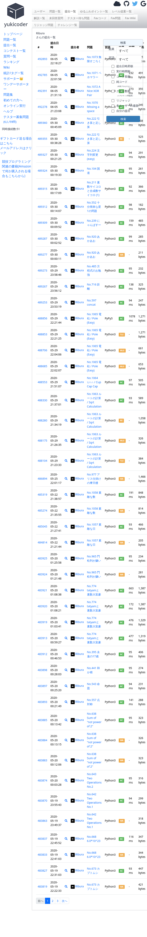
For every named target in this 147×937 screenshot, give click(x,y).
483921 (42, 590)
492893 (42, 59)
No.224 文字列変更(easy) (93, 155)
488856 (42, 318)
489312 (42, 207)
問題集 (8, 94)
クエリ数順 (125, 93)
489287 (42, 238)
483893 (42, 702)
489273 (42, 270)
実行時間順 (123, 71)
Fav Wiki (130, 18)
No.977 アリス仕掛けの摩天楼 (94, 478)
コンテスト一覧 (14, 50)
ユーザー (39, 11)
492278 (42, 107)
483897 (42, 686)
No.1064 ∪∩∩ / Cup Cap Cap (94, 382)
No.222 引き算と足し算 (94, 123)
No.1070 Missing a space (93, 107)
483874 (42, 780)
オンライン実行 (14, 105)
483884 (42, 740)
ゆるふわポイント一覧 (94, 11)
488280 (42, 420)
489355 (42, 139)
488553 (42, 382)
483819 (42, 886)
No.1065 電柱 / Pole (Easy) (94, 318)
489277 (42, 254)
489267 (42, 286)
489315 (42, 189)
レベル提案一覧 (122, 11)
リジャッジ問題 (43, 25)
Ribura (77, 59)
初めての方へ (13, 100)
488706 (42, 350)
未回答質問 (56, 18)
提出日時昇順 (124, 66)
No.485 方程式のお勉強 (94, 270)
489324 (42, 170)
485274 (42, 510)
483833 (42, 854)
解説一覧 (39, 18)
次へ (64, 901)
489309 (42, 222)
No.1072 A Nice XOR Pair (93, 91)
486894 (42, 478)
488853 (42, 334)
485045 (42, 526)
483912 (42, 654)
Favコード (100, 18)
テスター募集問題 (16, 119)
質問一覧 (9, 56)
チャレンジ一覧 (67, 25)
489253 (42, 302)
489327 (42, 154)
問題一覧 (9, 39)
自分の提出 (123, 111)
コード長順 (123, 76)
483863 (42, 821)
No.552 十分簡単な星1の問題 (94, 207)
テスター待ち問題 (78, 18)
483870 (42, 800)
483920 (42, 606)
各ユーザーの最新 (127, 105)
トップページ (13, 34)
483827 (42, 870)
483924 (42, 574)
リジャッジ (123, 100)
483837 (42, 839)
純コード (124, 83)
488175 (42, 440)
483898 (42, 670)
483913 (42, 638)
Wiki (6, 67)
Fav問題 (116, 18)
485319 (42, 494)
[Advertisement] (17, 190)
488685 (42, 366)
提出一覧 (9, 45)
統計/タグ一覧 (13, 73)
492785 (42, 75)
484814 (42, 542)
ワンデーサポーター (16, 86)
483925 (42, 558)
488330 (42, 400)
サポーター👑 (13, 78)
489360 (42, 123)
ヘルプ (8, 111)
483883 (42, 760)
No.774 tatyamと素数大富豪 (94, 590)
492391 (42, 91)
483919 (42, 622)
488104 (42, 461)
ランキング (11, 62)
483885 (42, 720)
